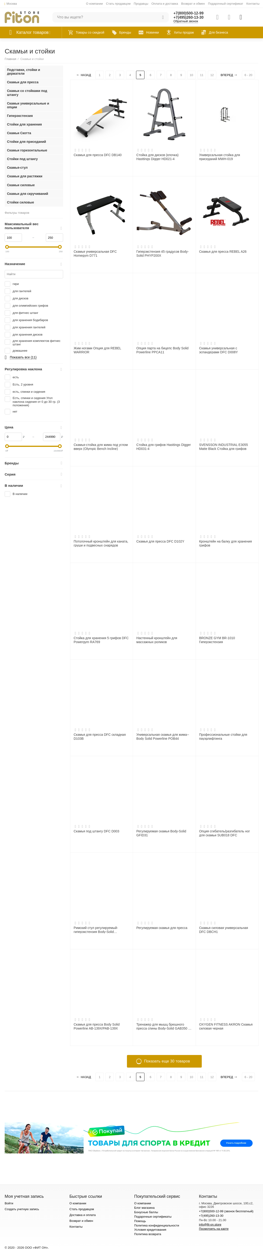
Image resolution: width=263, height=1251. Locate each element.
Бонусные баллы (146, 1212)
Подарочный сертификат (225, 3)
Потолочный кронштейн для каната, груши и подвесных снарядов (101, 543)
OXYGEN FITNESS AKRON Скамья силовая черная (226, 1026)
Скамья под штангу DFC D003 (96, 831)
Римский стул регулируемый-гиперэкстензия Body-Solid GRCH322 (96, 929)
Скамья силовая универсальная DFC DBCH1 (223, 929)
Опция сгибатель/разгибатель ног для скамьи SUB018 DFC (224, 833)
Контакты (252, 3)
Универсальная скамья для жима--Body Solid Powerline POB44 (162, 736)
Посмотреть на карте (214, 1228)
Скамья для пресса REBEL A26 (223, 251)
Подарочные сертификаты (153, 1216)
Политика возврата (147, 1234)
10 (191, 75)
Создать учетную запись (22, 1209)
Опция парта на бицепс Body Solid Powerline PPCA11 (162, 350)
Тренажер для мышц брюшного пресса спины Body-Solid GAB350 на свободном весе (164, 1026)
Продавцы (141, 3)
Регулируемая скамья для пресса (161, 928)
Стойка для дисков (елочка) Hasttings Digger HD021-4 (157, 157)
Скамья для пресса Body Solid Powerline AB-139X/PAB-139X (96, 1026)
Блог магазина (144, 1207)
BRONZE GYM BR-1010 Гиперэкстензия (217, 640)
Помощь (140, 1221)
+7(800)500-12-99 (188, 13)
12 (212, 75)
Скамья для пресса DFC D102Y (160, 541)
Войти (9, 1203)
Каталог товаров (32, 32)
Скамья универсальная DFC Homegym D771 (95, 253)
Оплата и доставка (164, 3)
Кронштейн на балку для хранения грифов (225, 543)
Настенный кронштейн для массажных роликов (156, 640)
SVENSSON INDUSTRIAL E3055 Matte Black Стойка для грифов (223, 446)
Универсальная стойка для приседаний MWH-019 (219, 157)
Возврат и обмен (193, 3)
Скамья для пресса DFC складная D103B (100, 736)
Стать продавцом (118, 3)
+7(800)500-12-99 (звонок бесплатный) (226, 1211)
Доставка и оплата (82, 1215)
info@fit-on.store (210, 1224)
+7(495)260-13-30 (188, 17)
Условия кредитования (150, 1229)
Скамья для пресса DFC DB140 (98, 155)
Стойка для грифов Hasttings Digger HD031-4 (163, 446)
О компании (94, 3)
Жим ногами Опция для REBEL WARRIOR (97, 350)
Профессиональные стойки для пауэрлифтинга (223, 736)
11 (201, 75)
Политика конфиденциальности (156, 1225)
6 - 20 (248, 75)
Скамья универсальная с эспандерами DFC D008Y (218, 350)
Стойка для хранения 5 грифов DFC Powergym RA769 (101, 640)
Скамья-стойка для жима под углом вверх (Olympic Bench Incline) (101, 446)
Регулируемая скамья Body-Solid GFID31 (161, 833)
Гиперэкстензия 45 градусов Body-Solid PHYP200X (162, 253)
